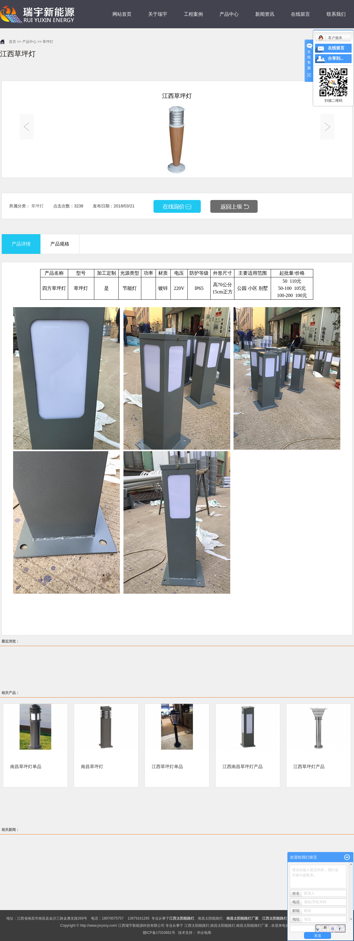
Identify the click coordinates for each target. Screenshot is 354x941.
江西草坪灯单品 (167, 766)
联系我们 (336, 14)
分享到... (336, 58)
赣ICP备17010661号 (159, 933)
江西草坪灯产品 (309, 766)
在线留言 (300, 14)
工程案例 (193, 14)
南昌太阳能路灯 (210, 918)
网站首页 (121, 14)
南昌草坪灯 (92, 766)
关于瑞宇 (157, 14)
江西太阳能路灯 (196, 925)
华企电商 (204, 933)
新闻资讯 (264, 14)
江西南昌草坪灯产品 (243, 766)
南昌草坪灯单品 (25, 766)
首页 (12, 42)
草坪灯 (48, 42)
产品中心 (229, 14)
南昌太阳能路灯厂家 (252, 925)
